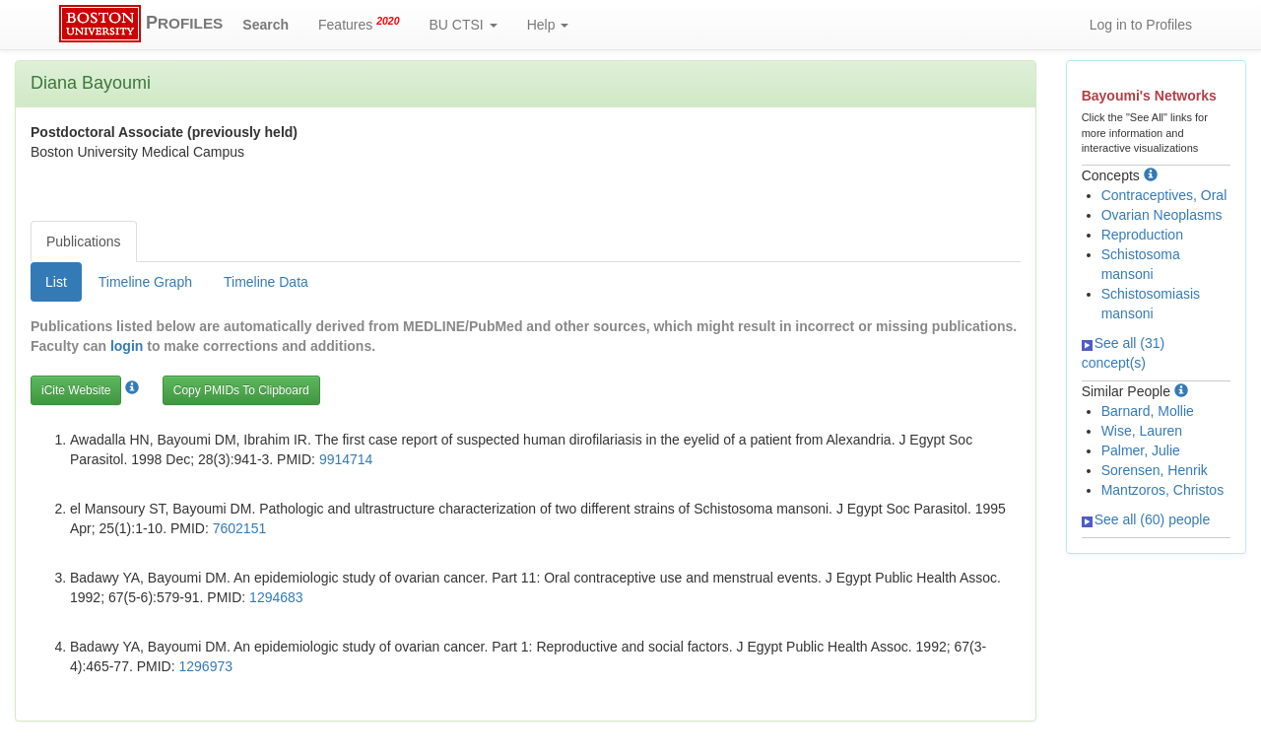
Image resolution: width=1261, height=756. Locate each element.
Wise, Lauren (1141, 431)
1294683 (276, 597)
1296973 (206, 666)
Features (359, 24)
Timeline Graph (145, 282)
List (56, 282)
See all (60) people (1146, 519)
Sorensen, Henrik (1154, 470)
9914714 (346, 459)
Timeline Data (266, 282)
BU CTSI (464, 25)
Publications (83, 241)
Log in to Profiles (1141, 25)
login (126, 346)
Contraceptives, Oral (1164, 195)
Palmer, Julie (1140, 450)
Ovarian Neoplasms (1162, 215)
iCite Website (75, 390)
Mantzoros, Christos (1162, 490)
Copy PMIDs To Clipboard (241, 390)
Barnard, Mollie (1147, 411)
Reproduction (1142, 234)
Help (548, 25)
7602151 (240, 528)
